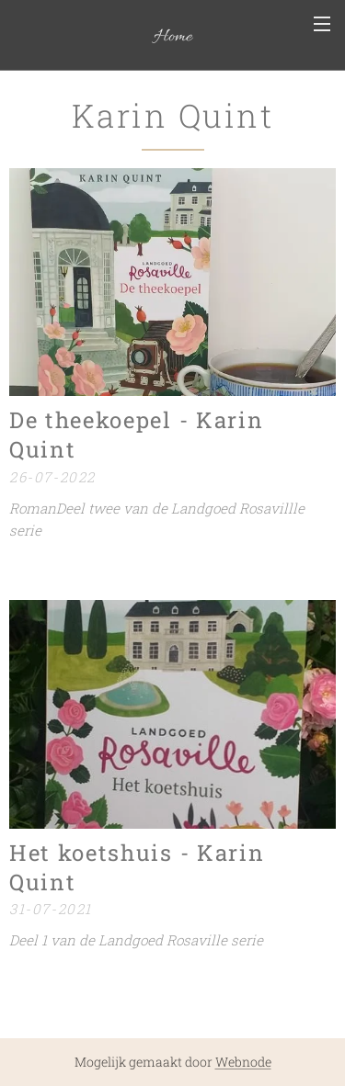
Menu (322, 24)
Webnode (243, 1061)
